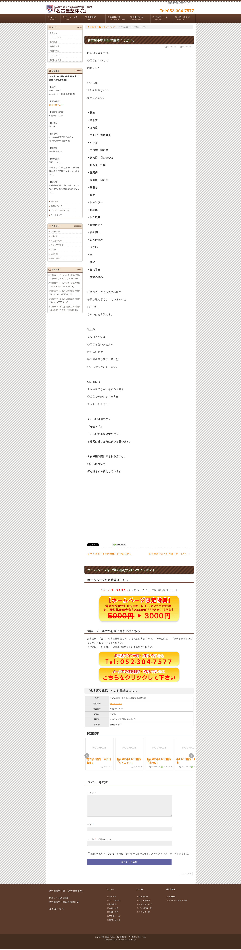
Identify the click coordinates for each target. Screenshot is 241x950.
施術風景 (95, 18)
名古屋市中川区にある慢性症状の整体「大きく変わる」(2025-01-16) (64, 284)
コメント (91, 792)
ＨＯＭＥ (53, 33)
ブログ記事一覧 (144, 912)
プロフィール (162, 18)
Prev (86, 755)
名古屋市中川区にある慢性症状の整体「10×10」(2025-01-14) (64, 300)
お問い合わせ (185, 18)
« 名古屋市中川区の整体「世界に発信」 (110, 554)
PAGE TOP (186, 877)
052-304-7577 (116, 704)
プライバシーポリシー (60, 210)
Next (191, 755)
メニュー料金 (72, 18)
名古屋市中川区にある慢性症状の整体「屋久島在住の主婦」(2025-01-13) (64, 308)
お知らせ (54, 236)
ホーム (54, 18)
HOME (91, 27)
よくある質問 (56, 240)
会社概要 (54, 201)
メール (90, 843)
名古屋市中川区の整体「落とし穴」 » (169, 554)
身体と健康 (55, 258)
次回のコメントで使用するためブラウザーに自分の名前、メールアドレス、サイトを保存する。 (141, 857)
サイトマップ (56, 215)
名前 (89, 828)
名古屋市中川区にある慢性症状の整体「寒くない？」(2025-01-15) (64, 292)
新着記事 (54, 254)
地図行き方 (140, 18)
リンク (53, 249)
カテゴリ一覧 (143, 916)
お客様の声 (117, 18)
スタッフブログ (107, 27)
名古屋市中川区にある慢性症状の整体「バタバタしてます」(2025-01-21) (64, 277)
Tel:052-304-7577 (177, 10)
